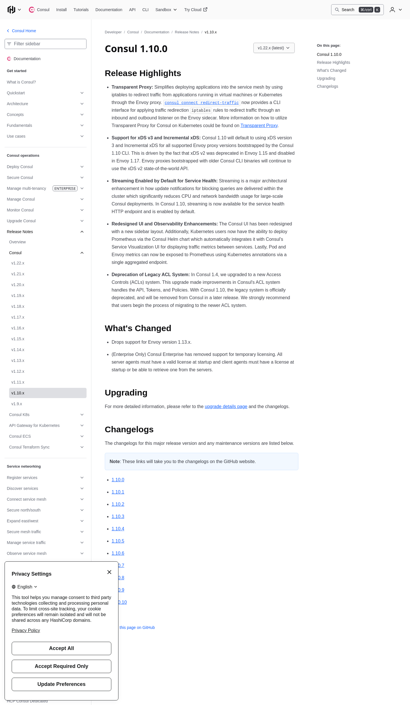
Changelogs (327, 86)
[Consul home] (39, 9)
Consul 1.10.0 (329, 54)
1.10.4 (118, 528)
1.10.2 (118, 504)
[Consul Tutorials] (81, 10)
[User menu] (395, 10)
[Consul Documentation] (109, 10)
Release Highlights (333, 62)
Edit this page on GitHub (130, 627)
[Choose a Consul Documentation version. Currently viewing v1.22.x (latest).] (274, 48)
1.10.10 (119, 602)
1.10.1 (118, 492)
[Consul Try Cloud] (196, 10)
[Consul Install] (61, 10)
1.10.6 (118, 553)
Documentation (156, 32)
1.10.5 (118, 541)
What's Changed (331, 70)
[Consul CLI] (145, 10)
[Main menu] (14, 10)
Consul (133, 32)
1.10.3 (118, 516)
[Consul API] (132, 10)
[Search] (357, 9)
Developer (113, 32)
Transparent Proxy (259, 125)
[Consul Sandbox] (166, 10)
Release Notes (187, 32)
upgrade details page (226, 406)
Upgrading (326, 78)
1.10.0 (118, 479)
